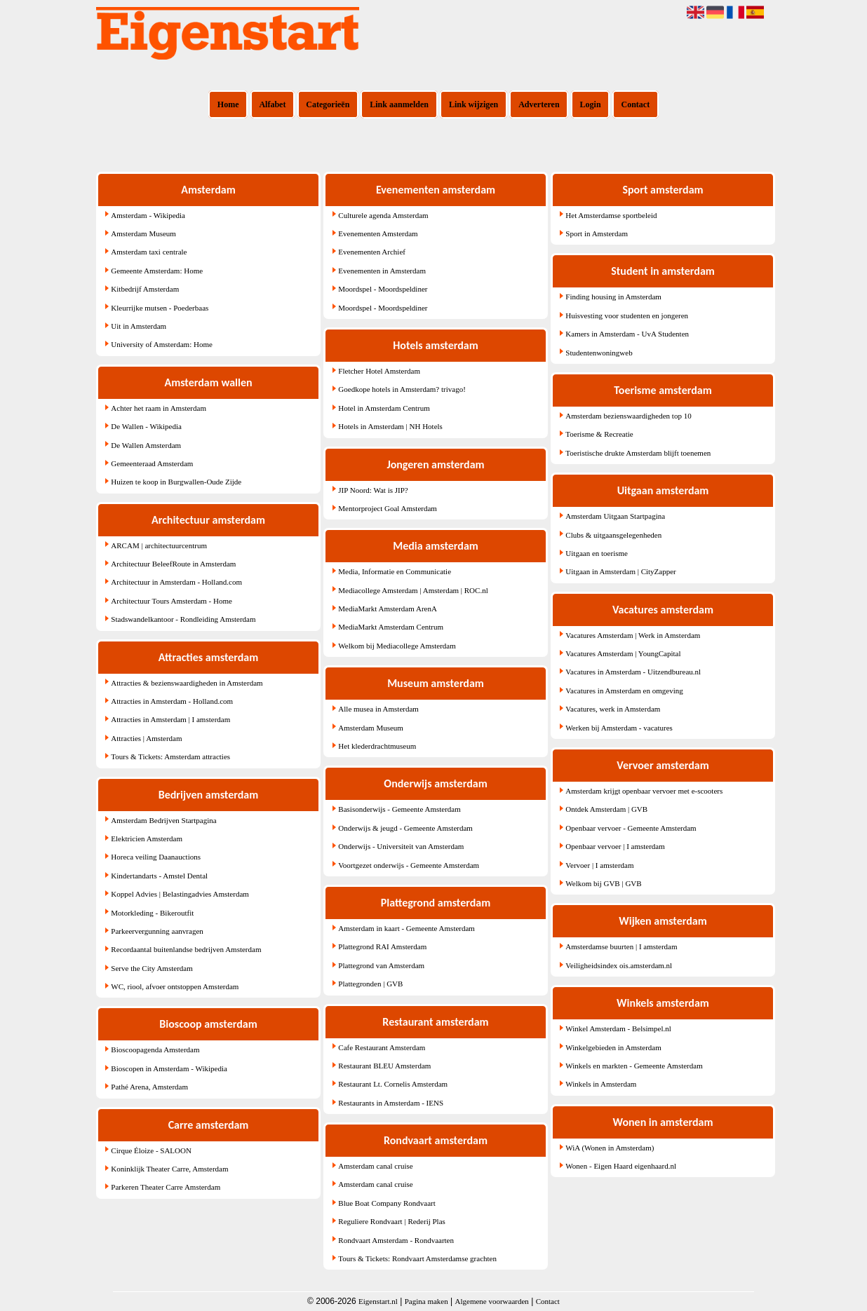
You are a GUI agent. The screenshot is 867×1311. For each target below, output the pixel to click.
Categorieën (327, 104)
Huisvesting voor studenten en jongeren (626, 315)
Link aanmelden (399, 104)
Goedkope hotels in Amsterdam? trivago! (401, 389)
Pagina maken (426, 1301)
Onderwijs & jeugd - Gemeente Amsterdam (405, 828)
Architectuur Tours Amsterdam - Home (171, 601)
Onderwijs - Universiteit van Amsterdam (401, 846)
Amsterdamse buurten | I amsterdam (621, 946)
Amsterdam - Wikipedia (148, 215)
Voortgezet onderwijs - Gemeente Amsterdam (408, 865)
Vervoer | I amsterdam (599, 865)
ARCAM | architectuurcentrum (159, 545)
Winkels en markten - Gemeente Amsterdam (633, 1065)
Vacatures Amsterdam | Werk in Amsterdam (632, 635)
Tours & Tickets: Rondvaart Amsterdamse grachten (417, 1258)
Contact (635, 104)
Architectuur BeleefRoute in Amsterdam (173, 563)
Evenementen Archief (371, 251)
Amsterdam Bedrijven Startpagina (163, 820)
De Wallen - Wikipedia (146, 426)
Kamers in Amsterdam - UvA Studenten (627, 334)
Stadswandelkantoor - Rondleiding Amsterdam (183, 619)
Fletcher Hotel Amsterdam (379, 371)
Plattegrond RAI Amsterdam (382, 946)
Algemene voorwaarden (492, 1301)
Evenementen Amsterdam (377, 233)
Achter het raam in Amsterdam (158, 408)
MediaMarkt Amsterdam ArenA (387, 608)
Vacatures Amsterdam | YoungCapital (622, 653)
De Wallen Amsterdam (146, 445)
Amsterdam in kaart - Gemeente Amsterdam (406, 928)
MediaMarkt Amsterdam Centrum (390, 627)
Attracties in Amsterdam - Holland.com (172, 701)
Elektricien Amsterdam (146, 838)
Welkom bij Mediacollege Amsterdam (396, 645)
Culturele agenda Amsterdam (383, 215)
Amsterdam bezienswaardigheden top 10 (628, 416)
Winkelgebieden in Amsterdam (613, 1047)
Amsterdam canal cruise (375, 1166)
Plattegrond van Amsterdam (381, 965)
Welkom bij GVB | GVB (603, 883)
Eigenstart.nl (378, 1301)
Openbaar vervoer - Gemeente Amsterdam (630, 828)
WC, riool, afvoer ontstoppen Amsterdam (174, 986)
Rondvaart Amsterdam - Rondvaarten (396, 1240)
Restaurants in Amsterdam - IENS (390, 1103)
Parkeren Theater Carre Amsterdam (165, 1187)
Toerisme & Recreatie (599, 434)
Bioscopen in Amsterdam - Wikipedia (169, 1068)
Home (228, 104)
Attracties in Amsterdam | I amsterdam (170, 719)
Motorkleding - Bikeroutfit (152, 913)
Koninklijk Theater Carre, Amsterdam (169, 1168)
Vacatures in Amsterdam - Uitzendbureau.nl (633, 671)
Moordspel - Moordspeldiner (382, 289)
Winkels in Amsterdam (600, 1084)
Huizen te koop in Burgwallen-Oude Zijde (176, 481)
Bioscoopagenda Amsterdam (155, 1049)
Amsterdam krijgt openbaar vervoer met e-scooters (643, 791)
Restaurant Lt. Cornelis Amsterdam (393, 1084)
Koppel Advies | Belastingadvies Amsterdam (180, 894)
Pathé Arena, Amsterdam (149, 1086)
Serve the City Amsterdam (151, 968)
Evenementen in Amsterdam (382, 270)
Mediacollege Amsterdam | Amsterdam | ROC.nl (413, 590)
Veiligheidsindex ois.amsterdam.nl (618, 965)
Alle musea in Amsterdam (378, 709)
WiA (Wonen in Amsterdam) (609, 1147)
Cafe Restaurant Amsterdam (381, 1047)
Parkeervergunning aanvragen (157, 931)
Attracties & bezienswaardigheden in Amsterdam (186, 683)
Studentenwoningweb (598, 352)
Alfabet (272, 104)
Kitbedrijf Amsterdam (145, 289)
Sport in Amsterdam (596, 233)
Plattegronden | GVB (370, 983)
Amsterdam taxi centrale (149, 251)
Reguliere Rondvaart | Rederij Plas (391, 1221)
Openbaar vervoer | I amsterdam (614, 846)
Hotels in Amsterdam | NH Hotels (390, 426)
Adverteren (538, 104)
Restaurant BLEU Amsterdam (384, 1065)
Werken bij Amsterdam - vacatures (618, 728)
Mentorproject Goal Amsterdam (387, 508)
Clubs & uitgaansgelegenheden (613, 535)
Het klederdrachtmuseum (377, 746)
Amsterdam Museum (143, 233)
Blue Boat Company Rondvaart (386, 1203)
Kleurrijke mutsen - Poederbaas (159, 308)
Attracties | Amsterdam (146, 738)
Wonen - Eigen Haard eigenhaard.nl (620, 1166)
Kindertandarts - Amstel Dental (159, 875)
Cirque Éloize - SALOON (151, 1150)
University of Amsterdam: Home (162, 344)
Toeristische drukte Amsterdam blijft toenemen (638, 453)
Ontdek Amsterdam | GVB (606, 809)
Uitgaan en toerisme (596, 553)
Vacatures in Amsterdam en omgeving (624, 690)
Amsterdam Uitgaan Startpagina (615, 516)
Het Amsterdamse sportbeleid (611, 215)
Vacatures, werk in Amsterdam (612, 709)
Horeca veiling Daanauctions (156, 857)
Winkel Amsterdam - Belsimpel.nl (618, 1028)
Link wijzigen (473, 104)
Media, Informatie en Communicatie (394, 571)
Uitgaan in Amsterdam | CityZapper (620, 571)
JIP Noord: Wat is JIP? (373, 490)
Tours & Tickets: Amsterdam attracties (170, 756)
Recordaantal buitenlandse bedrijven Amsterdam (186, 949)
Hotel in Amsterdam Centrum (383, 408)
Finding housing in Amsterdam (613, 296)
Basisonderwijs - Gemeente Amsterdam (399, 809)
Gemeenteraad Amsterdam (152, 463)
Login (590, 104)
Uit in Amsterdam (138, 326)
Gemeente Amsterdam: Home (157, 270)
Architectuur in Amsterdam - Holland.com (176, 582)
